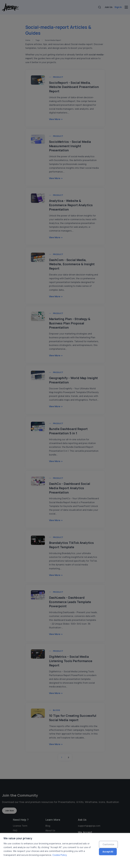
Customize (108, 844)
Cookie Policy (59, 855)
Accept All (108, 851)
